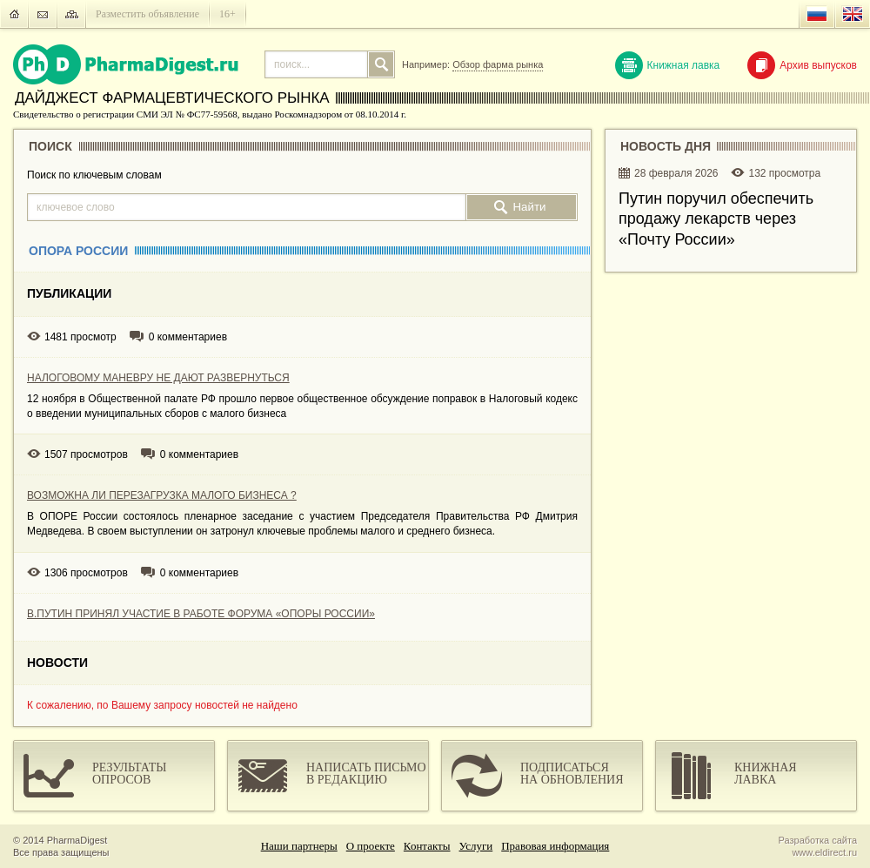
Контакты (427, 845)
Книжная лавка (667, 65)
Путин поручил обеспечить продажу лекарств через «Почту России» (716, 219)
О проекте (370, 845)
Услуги (476, 845)
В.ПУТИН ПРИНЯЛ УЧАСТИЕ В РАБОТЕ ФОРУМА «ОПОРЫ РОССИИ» (201, 614)
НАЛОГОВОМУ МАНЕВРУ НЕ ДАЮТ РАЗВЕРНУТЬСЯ (158, 378)
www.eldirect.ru (824, 852)
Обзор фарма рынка (497, 64)
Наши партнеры (299, 845)
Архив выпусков (802, 65)
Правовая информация (555, 845)
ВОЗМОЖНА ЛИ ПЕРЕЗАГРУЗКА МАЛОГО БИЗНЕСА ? (162, 495)
